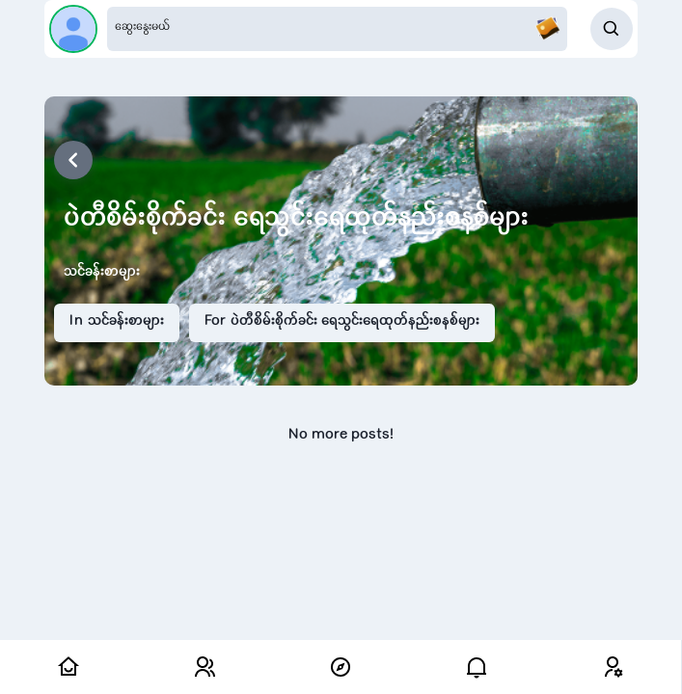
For (342, 322)
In (116, 322)
